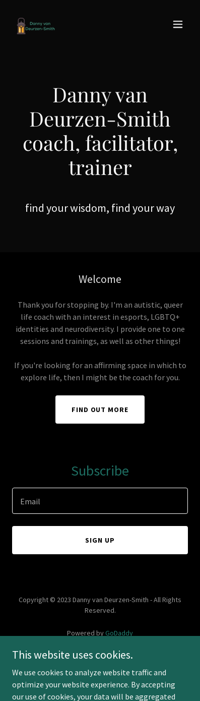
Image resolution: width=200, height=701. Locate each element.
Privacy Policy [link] (100, 661)
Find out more (100, 409)
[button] (178, 24)
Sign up (100, 540)
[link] (36, 24)
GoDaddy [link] (119, 632)
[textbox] (100, 501)
